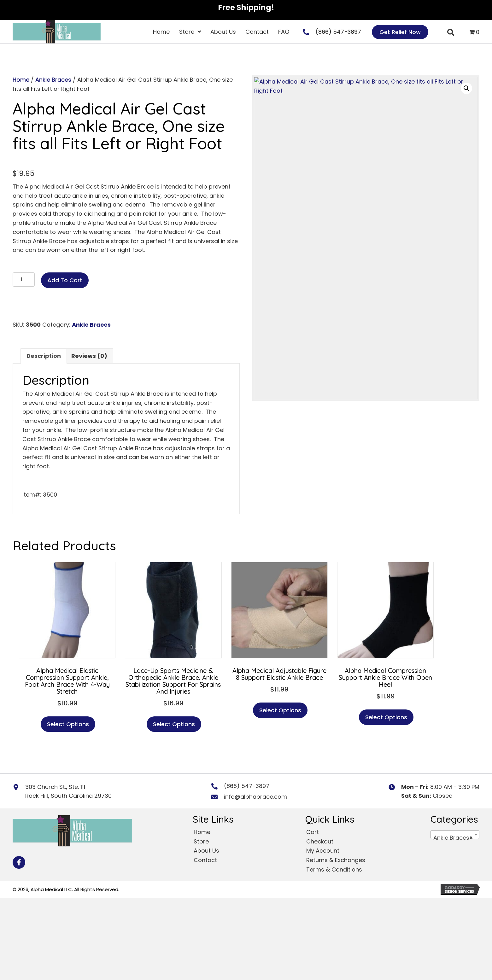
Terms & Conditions (334, 869)
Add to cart (64, 280)
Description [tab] (43, 356)
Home (21, 80)
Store (201, 841)
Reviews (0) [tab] (89, 356)
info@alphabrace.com (255, 797)
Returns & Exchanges (335, 860)
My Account (322, 851)
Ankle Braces (53, 80)
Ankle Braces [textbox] (453, 837)
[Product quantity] (24, 279)
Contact (205, 860)
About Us (206, 851)
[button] (466, 88)
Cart (312, 832)
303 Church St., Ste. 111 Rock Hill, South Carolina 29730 (68, 791)
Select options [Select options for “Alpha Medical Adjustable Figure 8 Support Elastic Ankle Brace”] (280, 710)
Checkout (319, 841)
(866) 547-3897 (338, 32)
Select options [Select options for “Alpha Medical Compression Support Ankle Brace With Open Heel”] (386, 717)
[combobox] (454, 834)
